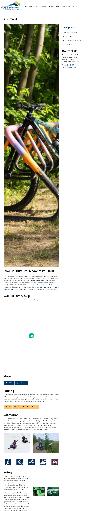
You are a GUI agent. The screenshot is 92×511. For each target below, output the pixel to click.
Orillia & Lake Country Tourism (47, 287)
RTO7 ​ (43, 289)
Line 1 (8, 407)
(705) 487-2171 (72, 65)
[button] (17, 443)
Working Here (41, 6)
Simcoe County (9, 289)
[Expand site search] (90, 6)
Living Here (28, 6)
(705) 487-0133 (70, 67)
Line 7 (25, 407)
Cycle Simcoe (21, 383)
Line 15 (34, 407)
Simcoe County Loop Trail (38, 280)
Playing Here (54, 6)
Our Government (68, 6)
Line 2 (17, 407)
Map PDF (9, 383)
